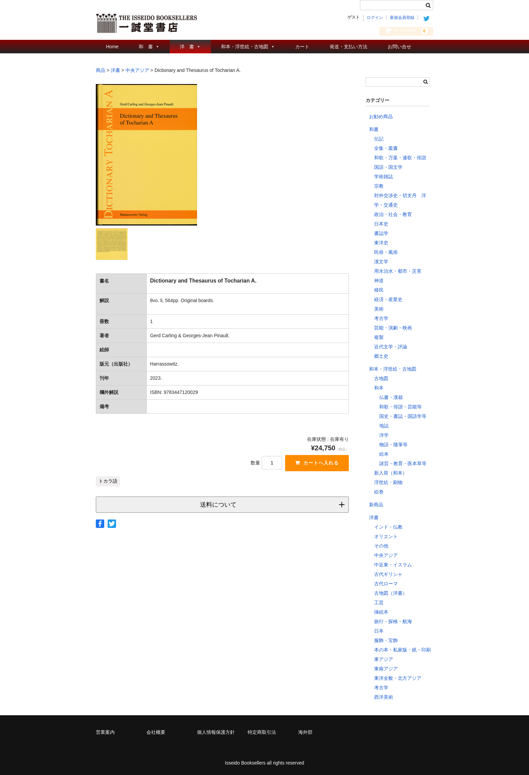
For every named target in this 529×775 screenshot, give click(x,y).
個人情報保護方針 (216, 732)
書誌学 (381, 233)
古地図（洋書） (390, 593)
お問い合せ (399, 46)
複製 (379, 337)
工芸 (379, 602)
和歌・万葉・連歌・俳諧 (400, 157)
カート (302, 46)
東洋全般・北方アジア (397, 678)
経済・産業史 (388, 299)
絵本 (384, 454)
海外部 (305, 732)
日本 (379, 631)
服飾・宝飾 (386, 640)
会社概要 (155, 732)
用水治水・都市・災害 (397, 271)
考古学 (381, 318)
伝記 (379, 138)
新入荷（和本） (390, 473)
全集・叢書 (386, 148)
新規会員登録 (402, 17)
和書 (374, 129)
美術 (379, 309)
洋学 (384, 435)
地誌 (384, 425)
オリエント (386, 536)
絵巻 (379, 492)
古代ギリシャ (388, 574)
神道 (379, 280)
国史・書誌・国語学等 (402, 416)
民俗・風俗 (386, 252)
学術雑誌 (383, 176)
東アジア (383, 659)
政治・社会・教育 (393, 214)
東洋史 (381, 242)
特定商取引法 (262, 732)
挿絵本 (381, 612)
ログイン (375, 17)
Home (112, 46)
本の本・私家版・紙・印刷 (402, 649)
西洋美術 (383, 697)
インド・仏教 (388, 527)
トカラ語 (108, 481)
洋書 (374, 517)
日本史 (381, 223)
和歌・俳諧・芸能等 (400, 406)
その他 (381, 546)
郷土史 (381, 356)
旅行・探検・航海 (393, 621)
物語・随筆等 (393, 444)
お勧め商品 (381, 116)
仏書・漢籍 (391, 397)
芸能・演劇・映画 (393, 327)
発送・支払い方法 (348, 46)
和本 (379, 388)
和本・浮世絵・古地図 (244, 46)
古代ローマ (386, 583)
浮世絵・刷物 (388, 482)
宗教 (379, 186)
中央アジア (386, 555)
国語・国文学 (388, 167)
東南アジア (386, 668)
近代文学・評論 (390, 346)
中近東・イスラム (393, 564)
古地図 (381, 378)
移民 (379, 290)
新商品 (376, 504)
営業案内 (105, 732)
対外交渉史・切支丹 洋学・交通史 (400, 200)
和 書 (146, 46)
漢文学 (381, 261)
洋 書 (187, 46)
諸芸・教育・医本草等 (402, 463)
